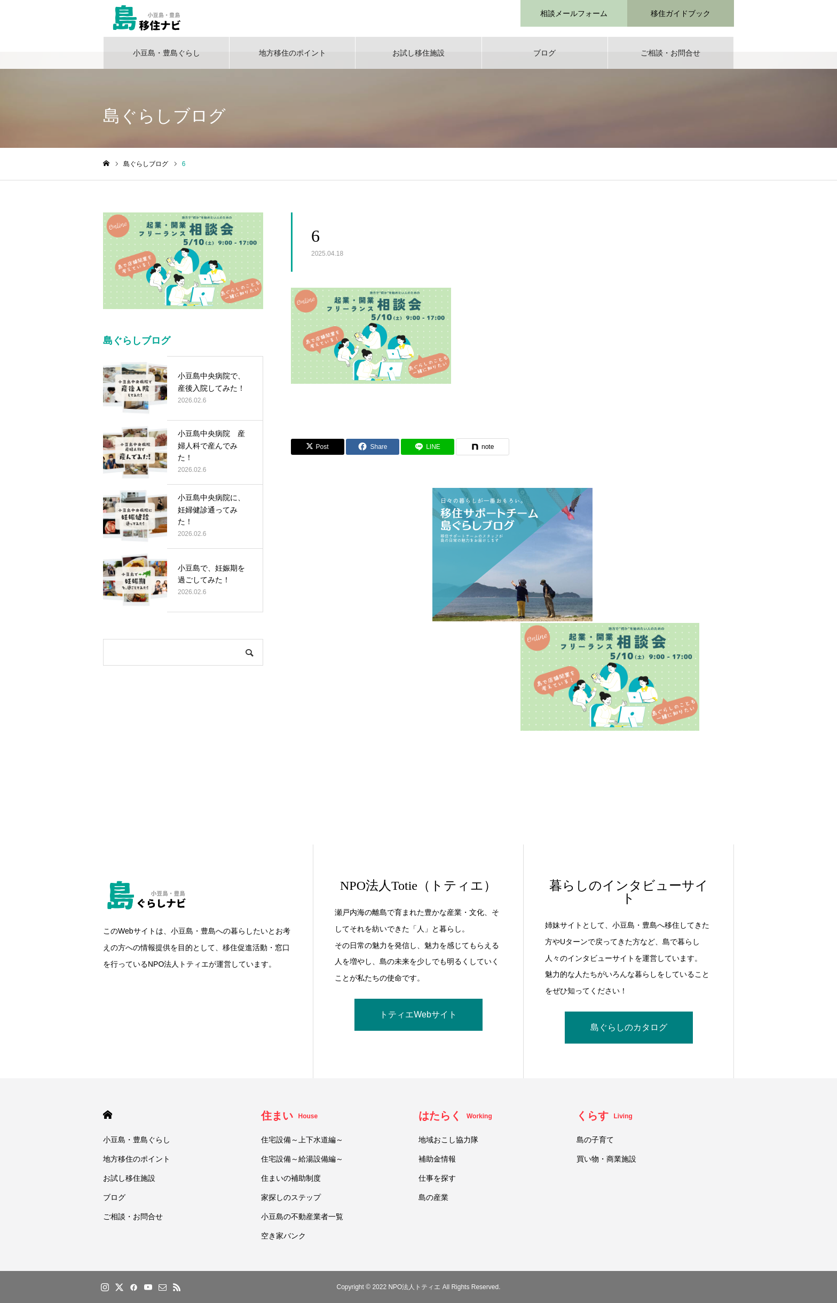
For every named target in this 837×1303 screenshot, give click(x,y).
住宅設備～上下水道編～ (302, 1145)
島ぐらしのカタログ (628, 1033)
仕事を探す (437, 1184)
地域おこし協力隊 (448, 1145)
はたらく (455, 1121)
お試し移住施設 (418, 58)
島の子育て (595, 1145)
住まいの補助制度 (291, 1184)
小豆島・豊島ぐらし (166, 58)
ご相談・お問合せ (670, 58)
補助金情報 (437, 1164)
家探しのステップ (291, 1203)
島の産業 (433, 1203)
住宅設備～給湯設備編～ (302, 1164)
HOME (107, 1120)
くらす (605, 1121)
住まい (289, 1121)
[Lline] (427, 453)
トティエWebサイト (418, 1020)
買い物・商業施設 (606, 1164)
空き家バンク (283, 1241)
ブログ (544, 58)
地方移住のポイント (292, 58)
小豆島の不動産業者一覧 (302, 1222)
